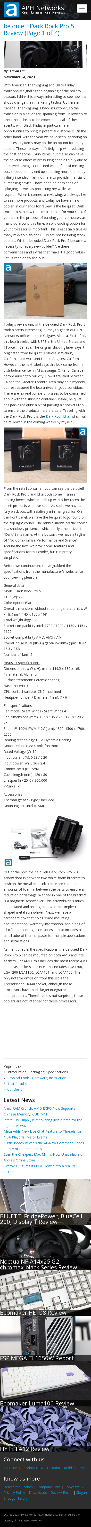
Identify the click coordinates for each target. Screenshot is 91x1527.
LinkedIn (53, 1468)
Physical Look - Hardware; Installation (36, 1078)
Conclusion (16, 1089)
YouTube (11, 1468)
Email (82, 1468)
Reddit (69, 1468)
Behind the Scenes (18, 1487)
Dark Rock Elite (58, 416)
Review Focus (61, 1492)
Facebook (29, 1468)
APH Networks (43, 7)
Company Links (49, 1487)
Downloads (38, 1492)
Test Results (17, 1083)
